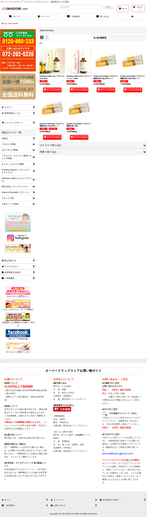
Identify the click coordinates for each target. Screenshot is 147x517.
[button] (132, 17)
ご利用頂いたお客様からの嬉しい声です (18, 321)
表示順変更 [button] (100, 38)
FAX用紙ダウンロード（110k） (123, 413)
